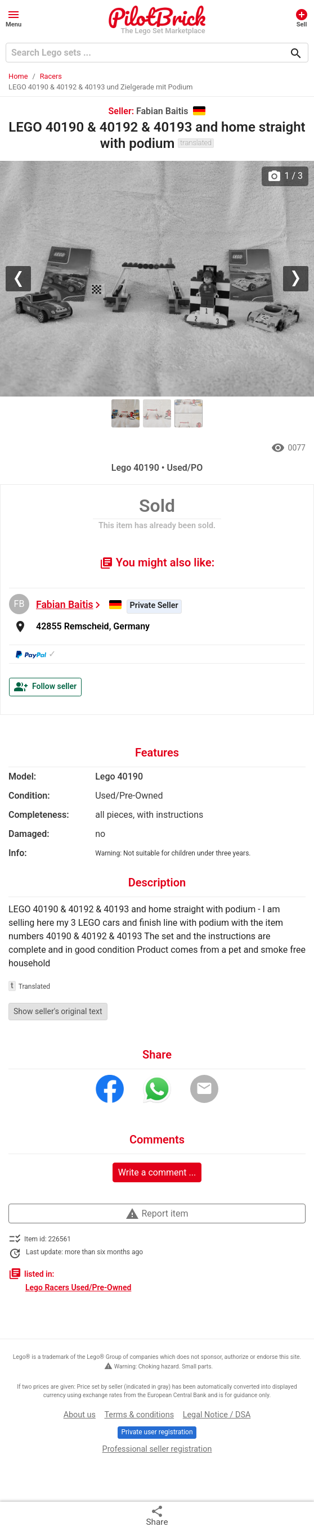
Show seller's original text (58, 1011)
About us (80, 1415)
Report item (156, 1214)
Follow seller (45, 687)
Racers (51, 76)
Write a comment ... (157, 1172)
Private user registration (156, 1432)
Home (18, 76)
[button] (13, 18)
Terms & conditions (139, 1415)
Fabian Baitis (64, 604)
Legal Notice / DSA (217, 1415)
